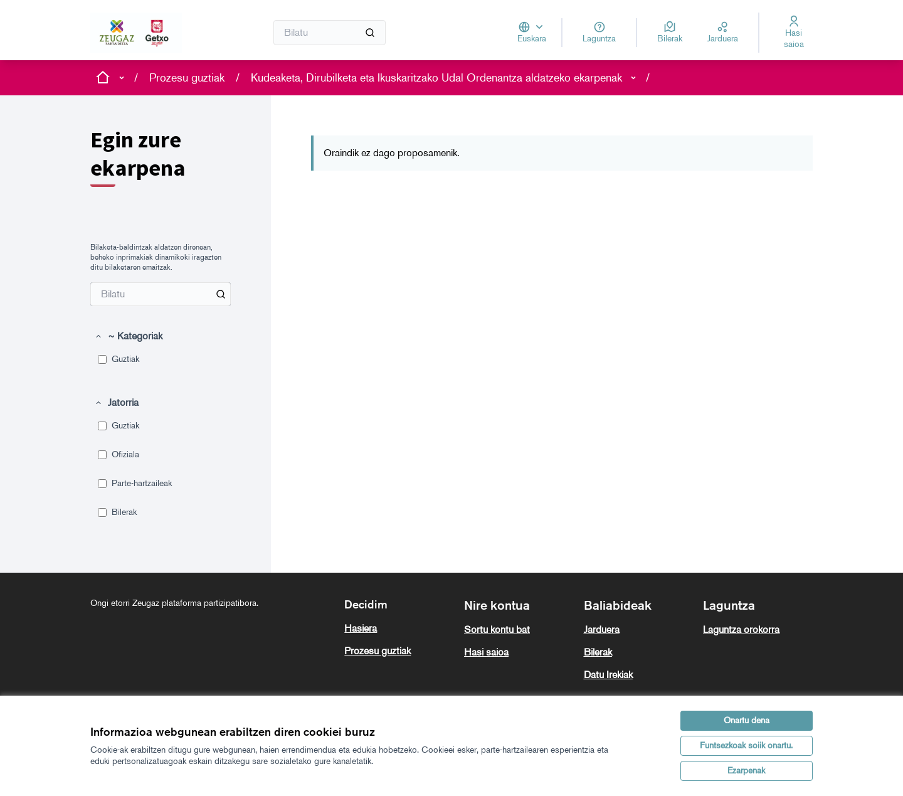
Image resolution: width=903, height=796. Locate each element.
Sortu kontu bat (497, 629)
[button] (128, 336)
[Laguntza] (599, 32)
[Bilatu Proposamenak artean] (160, 294)
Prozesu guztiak (186, 78)
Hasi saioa (486, 652)
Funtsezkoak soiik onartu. (746, 745)
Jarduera (602, 629)
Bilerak (598, 652)
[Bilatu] (329, 33)
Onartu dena (746, 720)
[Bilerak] (669, 32)
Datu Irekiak (608, 675)
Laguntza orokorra (741, 629)
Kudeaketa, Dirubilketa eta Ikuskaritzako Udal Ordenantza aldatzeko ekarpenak (436, 78)
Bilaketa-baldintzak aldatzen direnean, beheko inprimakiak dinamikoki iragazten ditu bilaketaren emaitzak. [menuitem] (155, 257)
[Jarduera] (722, 32)
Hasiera (360, 628)
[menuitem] (160, 294)
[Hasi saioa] (793, 33)
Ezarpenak (746, 770)
